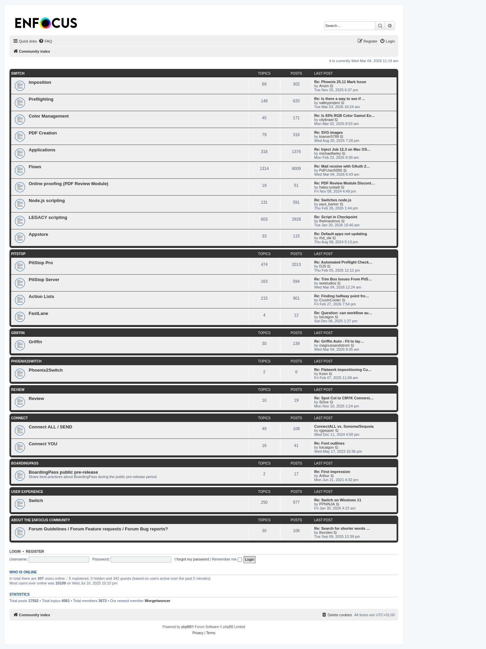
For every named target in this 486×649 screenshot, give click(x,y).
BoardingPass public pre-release (63, 472)
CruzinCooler (330, 300)
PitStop (18, 254)
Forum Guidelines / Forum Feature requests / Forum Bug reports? (98, 528)
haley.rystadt (329, 187)
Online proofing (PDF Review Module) (68, 183)
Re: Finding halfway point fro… (341, 296)
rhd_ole (325, 238)
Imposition (40, 82)
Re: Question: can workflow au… (343, 313)
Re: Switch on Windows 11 (337, 500)
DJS (322, 266)
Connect (19, 418)
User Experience (27, 492)
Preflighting (41, 99)
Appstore (38, 234)
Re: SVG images (328, 132)
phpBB (186, 627)
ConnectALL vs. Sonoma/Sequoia (344, 426)
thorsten (326, 532)
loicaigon (326, 317)
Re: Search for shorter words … (342, 528)
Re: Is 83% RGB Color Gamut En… (344, 116)
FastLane (38, 313)
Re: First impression (332, 472)
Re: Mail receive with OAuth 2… (342, 166)
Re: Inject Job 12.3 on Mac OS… (342, 149)
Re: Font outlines (329, 443)
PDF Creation (43, 132)
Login (15, 551)
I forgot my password (191, 559)
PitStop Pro (41, 262)
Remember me (227, 559)
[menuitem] (45, 41)
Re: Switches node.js (332, 200)
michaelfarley (330, 153)
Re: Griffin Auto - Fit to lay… (339, 341)
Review (17, 390)
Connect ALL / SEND (50, 426)
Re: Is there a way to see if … (340, 99)
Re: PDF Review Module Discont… (344, 183)
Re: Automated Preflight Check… (343, 262)
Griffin (18, 333)
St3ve (324, 402)
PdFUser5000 (330, 170)
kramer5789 (329, 136)
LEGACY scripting (48, 217)
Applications (42, 149)
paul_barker (329, 204)
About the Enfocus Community (40, 520)
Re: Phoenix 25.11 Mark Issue (340, 82)
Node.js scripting (47, 200)
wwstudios (327, 283)
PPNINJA (327, 504)
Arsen (324, 86)
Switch (17, 73)
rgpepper (326, 430)
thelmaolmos (329, 221)
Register (35, 551)
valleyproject (329, 103)
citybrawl (326, 120)
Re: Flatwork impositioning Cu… (343, 370)
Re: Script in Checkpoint (335, 217)
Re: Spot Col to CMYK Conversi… (344, 398)
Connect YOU (43, 443)
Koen (323, 374)
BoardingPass (24, 463)
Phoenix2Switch (26, 361)
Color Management (49, 116)
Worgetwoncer (157, 601)
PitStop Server (44, 279)
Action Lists (41, 296)
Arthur (324, 476)
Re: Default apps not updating (340, 234)
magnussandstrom (334, 345)
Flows (35, 166)
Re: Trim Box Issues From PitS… (343, 279)
